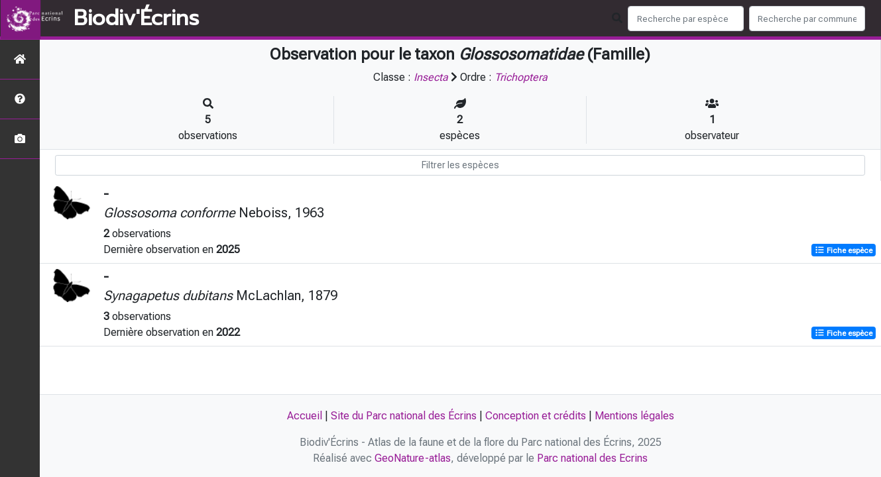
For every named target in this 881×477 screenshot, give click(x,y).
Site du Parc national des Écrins (404, 415)
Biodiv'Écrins (136, 18)
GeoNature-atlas (413, 458)
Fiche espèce (843, 250)
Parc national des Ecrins (592, 458)
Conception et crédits (535, 415)
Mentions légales (634, 415)
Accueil (304, 415)
